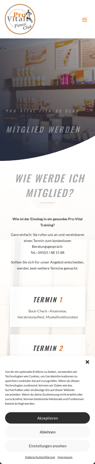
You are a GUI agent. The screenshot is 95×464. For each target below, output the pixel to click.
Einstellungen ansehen (47, 446)
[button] (87, 361)
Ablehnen (47, 432)
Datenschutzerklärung (40, 457)
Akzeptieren (47, 418)
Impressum (65, 457)
